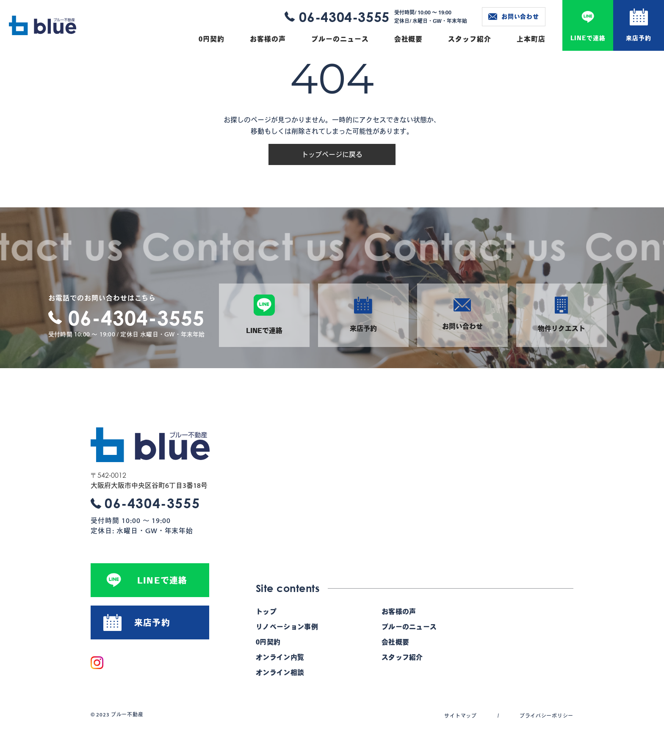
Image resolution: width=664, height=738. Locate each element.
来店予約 (638, 38)
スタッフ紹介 (469, 39)
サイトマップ (460, 715)
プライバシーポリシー (546, 715)
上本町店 (531, 39)
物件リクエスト (561, 314)
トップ (266, 611)
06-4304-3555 (344, 16)
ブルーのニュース (340, 39)
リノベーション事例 (287, 626)
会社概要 (408, 39)
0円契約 (211, 39)
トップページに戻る (332, 154)
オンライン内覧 (280, 657)
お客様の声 (268, 39)
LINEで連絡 (588, 38)
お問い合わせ (513, 16)
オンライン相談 (280, 672)
